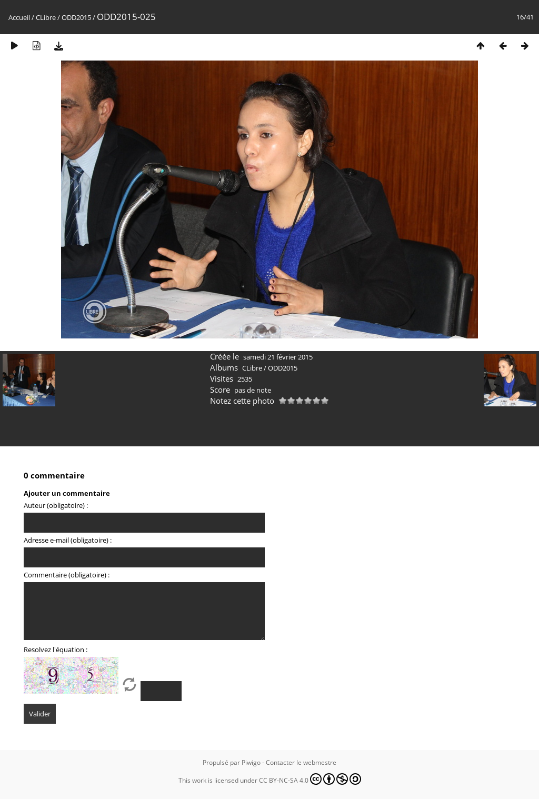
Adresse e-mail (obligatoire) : (68, 540)
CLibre (46, 17)
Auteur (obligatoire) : (56, 505)
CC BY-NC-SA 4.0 (310, 779)
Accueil (19, 17)
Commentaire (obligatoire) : (66, 575)
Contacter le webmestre (301, 762)
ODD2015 (76, 17)
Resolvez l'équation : (55, 649)
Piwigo (251, 762)
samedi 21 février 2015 (278, 357)
